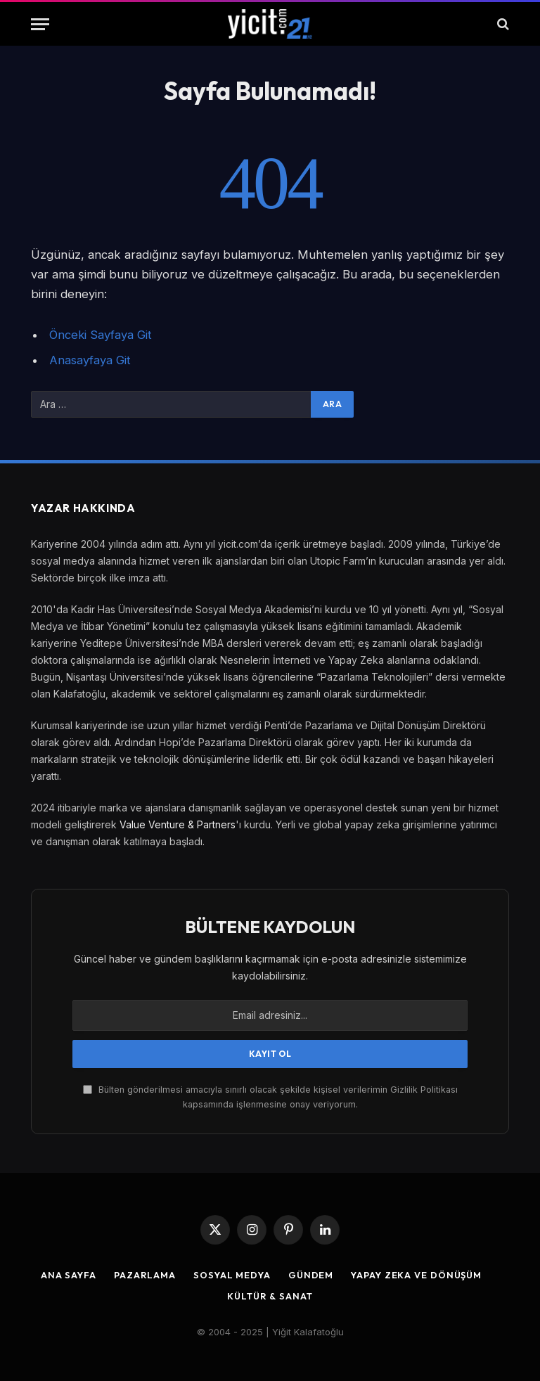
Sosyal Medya (230, 1274)
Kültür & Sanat (270, 1296)
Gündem (310, 1274)
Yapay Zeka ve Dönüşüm (417, 1274)
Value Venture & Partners (178, 824)
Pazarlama (143, 1274)
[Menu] (40, 24)
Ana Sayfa (66, 1274)
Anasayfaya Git (90, 360)
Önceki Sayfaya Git (101, 335)
